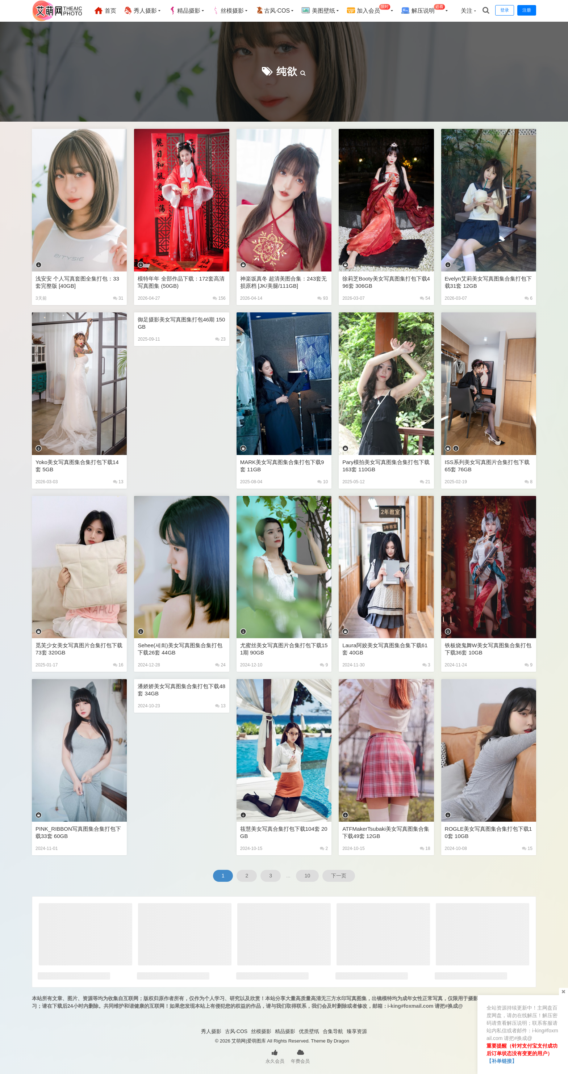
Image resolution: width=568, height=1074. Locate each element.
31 (118, 298)
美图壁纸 (318, 10)
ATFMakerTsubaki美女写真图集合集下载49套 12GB (385, 832)
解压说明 (423, 9)
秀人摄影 (140, 10)
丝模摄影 (228, 10)
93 (322, 298)
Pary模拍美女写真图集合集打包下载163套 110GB (386, 465)
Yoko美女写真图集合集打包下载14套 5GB (77, 465)
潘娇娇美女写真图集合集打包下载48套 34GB (181, 689)
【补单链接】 (501, 1061)
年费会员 (300, 1056)
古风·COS (272, 10)
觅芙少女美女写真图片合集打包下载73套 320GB (79, 649)
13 (118, 481)
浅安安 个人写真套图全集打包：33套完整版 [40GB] (77, 282)
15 (527, 848)
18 (425, 848)
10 (322, 481)
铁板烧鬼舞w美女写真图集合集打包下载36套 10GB (488, 649)
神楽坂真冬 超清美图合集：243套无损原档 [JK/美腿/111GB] (283, 282)
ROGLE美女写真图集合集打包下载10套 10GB (488, 832)
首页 (105, 10)
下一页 (338, 876)
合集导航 (333, 1031)
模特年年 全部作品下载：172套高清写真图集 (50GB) (181, 282)
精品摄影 (184, 10)
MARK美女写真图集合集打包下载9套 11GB (282, 465)
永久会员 (275, 1056)
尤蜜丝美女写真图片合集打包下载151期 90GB (284, 649)
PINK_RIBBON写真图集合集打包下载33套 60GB (78, 832)
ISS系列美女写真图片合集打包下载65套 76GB (487, 465)
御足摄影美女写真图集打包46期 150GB (181, 323)
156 (219, 298)
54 (425, 298)
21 (425, 481)
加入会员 (368, 9)
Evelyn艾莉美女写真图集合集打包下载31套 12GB (488, 282)
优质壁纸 (309, 1031)
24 (220, 664)
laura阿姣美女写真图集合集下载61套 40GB (384, 649)
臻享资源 (357, 1031)
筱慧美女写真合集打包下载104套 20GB (283, 832)
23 (220, 339)
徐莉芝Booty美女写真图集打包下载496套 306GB (386, 282)
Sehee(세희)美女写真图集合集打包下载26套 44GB (180, 649)
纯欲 (286, 71)
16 (118, 664)
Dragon (341, 1041)
